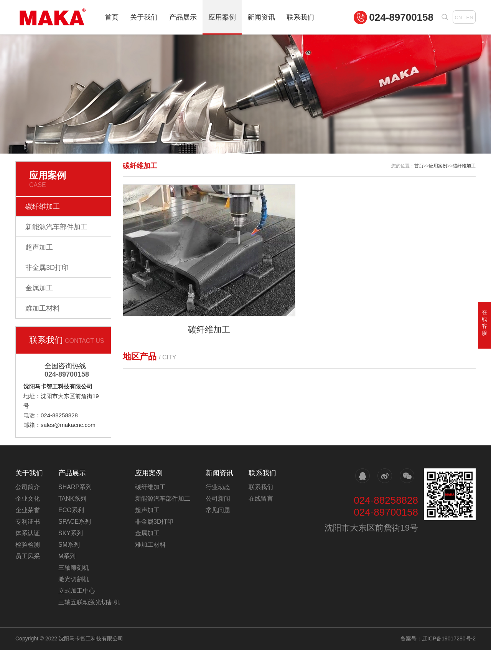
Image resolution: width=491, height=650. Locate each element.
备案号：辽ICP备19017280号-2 (438, 638)
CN (458, 17)
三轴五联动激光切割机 (89, 602)
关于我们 (144, 17)
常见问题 (218, 510)
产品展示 (183, 17)
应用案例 (222, 17)
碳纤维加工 (42, 206)
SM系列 (69, 544)
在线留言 (261, 498)
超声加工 (39, 247)
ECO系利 (71, 510)
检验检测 (27, 544)
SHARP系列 (75, 487)
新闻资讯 (261, 17)
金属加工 (39, 288)
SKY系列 (70, 533)
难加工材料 (42, 308)
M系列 (67, 556)
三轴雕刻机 (73, 567)
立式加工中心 (76, 590)
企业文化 (27, 498)
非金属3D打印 (47, 267)
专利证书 (27, 521)
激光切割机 (73, 579)
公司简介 (27, 487)
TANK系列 (72, 498)
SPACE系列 (74, 521)
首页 (112, 17)
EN (469, 17)
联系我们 (300, 17)
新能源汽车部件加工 (56, 227)
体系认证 (27, 533)
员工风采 (27, 556)
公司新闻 (218, 498)
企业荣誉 (27, 510)
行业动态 (218, 487)
